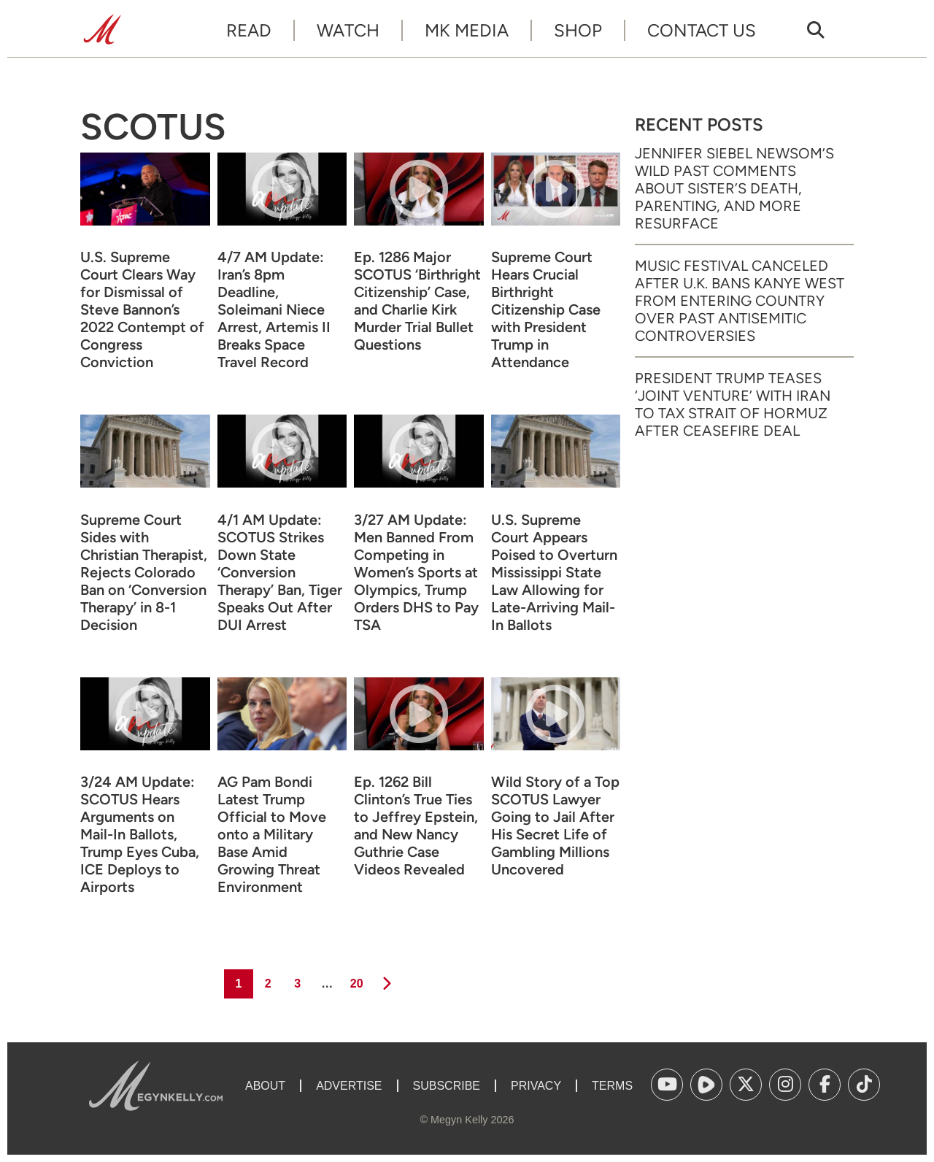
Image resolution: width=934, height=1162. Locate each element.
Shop (578, 30)
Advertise (349, 1086)
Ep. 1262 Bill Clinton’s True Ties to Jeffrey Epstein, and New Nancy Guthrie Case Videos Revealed (416, 825)
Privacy (536, 1086)
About (265, 1086)
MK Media (467, 30)
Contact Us (701, 30)
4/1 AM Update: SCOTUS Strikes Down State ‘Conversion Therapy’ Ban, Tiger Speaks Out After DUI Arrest (279, 572)
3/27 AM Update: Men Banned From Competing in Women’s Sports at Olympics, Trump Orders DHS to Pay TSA (416, 572)
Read (248, 30)
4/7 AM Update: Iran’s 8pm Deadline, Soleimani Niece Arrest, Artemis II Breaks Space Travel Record (274, 309)
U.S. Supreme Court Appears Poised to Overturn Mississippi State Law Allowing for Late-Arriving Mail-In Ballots (554, 572)
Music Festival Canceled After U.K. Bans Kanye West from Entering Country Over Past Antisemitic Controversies (739, 301)
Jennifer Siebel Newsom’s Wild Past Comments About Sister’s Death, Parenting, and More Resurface (734, 188)
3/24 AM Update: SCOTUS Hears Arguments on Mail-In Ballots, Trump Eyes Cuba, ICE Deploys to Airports (139, 834)
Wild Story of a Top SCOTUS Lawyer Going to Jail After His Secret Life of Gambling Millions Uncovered (555, 825)
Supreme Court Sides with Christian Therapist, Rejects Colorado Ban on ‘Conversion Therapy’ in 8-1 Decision (143, 572)
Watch (348, 30)
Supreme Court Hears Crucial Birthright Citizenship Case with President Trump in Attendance (546, 309)
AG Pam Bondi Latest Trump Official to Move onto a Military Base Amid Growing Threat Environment (271, 834)
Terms (612, 1086)
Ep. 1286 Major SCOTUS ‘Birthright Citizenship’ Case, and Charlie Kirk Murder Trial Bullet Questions (417, 300)
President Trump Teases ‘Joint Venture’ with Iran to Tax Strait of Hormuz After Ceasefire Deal (732, 404)
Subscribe (446, 1086)
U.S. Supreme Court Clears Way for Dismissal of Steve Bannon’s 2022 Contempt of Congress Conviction (142, 309)
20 (355, 979)
